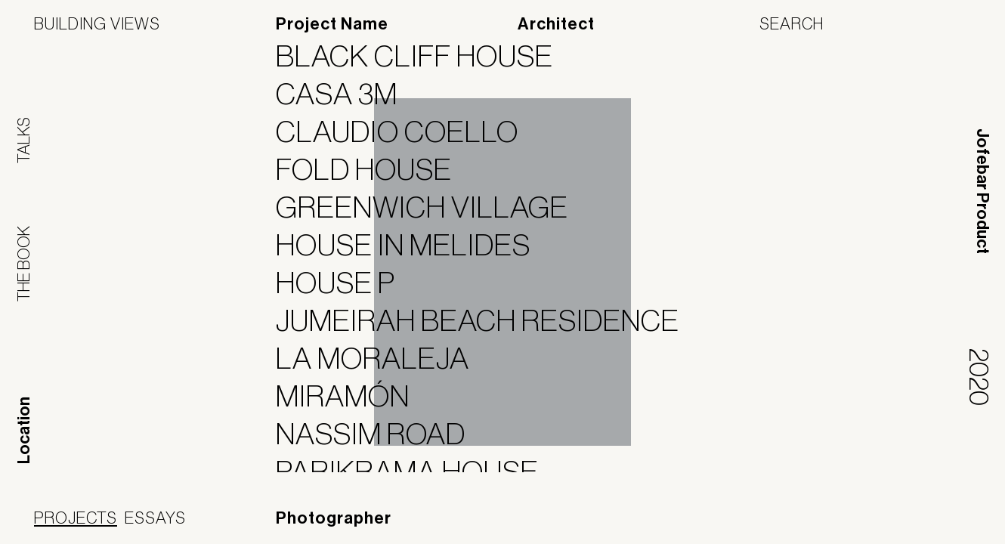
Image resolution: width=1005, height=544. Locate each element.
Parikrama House (417, 471)
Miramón (352, 396)
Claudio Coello (406, 131)
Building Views (97, 23)
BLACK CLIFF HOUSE (424, 56)
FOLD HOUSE (373, 169)
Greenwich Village (431, 207)
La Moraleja (382, 358)
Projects (75, 517)
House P (345, 282)
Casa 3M (346, 93)
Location (24, 430)
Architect (556, 24)
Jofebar (931, 519)
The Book (23, 263)
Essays (155, 517)
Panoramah (835, 525)
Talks (23, 140)
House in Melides (412, 244)
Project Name (332, 24)
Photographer (333, 518)
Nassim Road (380, 433)
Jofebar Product (982, 191)
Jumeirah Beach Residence (487, 320)
